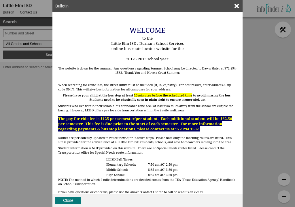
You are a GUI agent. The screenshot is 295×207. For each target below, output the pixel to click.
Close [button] (68, 200)
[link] (237, 6)
